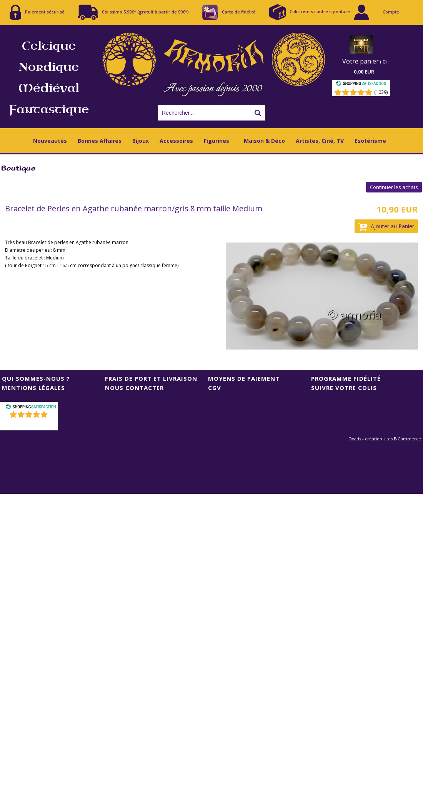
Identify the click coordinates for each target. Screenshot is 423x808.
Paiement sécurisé (37, 12)
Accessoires (176, 140)
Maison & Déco (264, 140)
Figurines (216, 140)
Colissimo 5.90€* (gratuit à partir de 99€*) (133, 12)
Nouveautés (50, 140)
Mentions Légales (33, 387)
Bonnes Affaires (100, 140)
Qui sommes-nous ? (36, 378)
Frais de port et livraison (151, 378)
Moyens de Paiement (244, 378)
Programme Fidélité (346, 378)
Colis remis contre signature (309, 12)
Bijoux (140, 140)
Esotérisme (370, 140)
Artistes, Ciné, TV (320, 140)
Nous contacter (134, 387)
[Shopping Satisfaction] (361, 84)
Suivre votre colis (344, 387)
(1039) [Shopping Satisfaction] (381, 92)
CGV (214, 387)
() (29, 424)
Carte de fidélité (229, 12)
